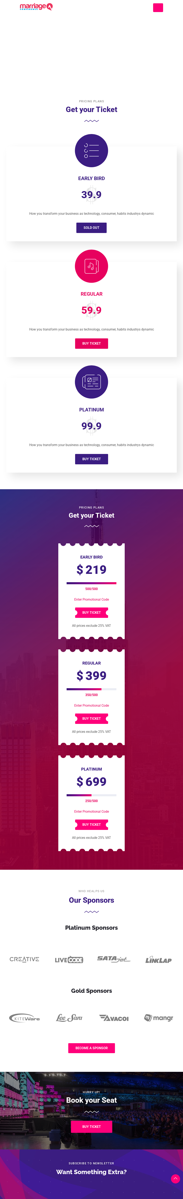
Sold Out (91, 228)
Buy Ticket (91, 343)
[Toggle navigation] (158, 7)
